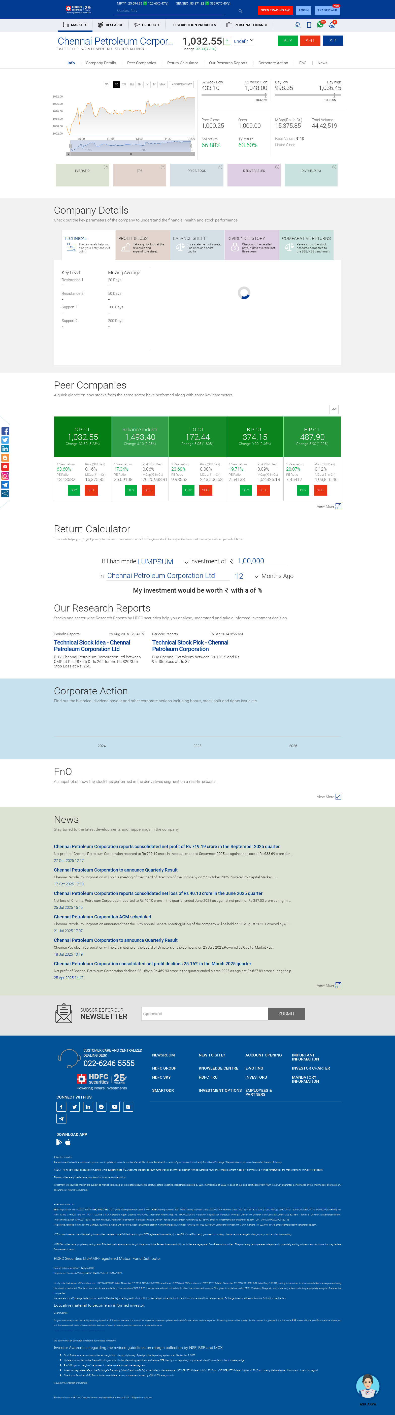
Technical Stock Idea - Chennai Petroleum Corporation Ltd (92, 646)
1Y (147, 84)
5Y (154, 84)
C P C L (83, 429)
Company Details (101, 63)
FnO (303, 63)
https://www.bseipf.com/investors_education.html (79, 1330)
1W (124, 84)
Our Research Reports (228, 63)
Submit (286, 1013)
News (322, 63)
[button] (244, 41)
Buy (288, 40)
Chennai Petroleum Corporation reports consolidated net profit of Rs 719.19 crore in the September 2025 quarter (167, 846)
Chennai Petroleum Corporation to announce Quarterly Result (116, 870)
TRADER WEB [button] (327, 10)
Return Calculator (182, 63)
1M (132, 84)
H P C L (312, 429)
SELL (91, 490)
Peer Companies (141, 63)
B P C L (255, 429)
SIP (333, 40)
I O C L (197, 429)
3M (140, 84)
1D (116, 84)
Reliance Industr (139, 429)
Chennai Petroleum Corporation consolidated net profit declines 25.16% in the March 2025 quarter (152, 963)
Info (71, 63)
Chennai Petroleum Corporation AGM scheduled (102, 916)
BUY (74, 490)
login (304, 10)
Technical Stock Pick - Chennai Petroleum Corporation (190, 646)
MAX (162, 84)
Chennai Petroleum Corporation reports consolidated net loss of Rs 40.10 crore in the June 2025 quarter (158, 893)
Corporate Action (273, 63)
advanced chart (182, 84)
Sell (310, 40)
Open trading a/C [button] (275, 10)
